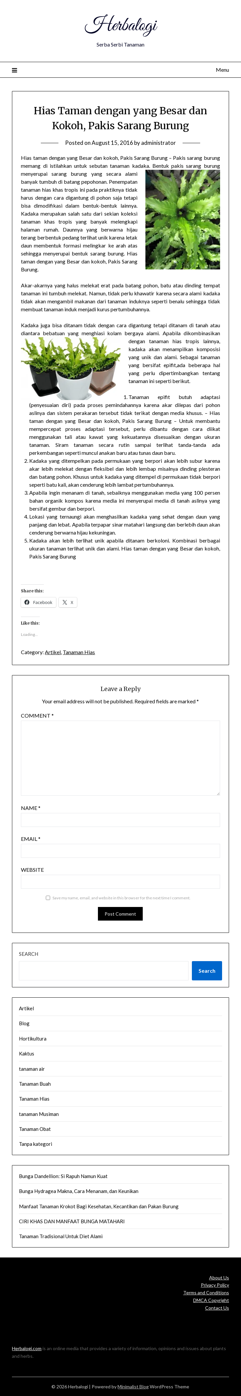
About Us (219, 1277)
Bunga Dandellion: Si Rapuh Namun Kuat (63, 1176)
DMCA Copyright (211, 1300)
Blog (24, 1023)
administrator (158, 142)
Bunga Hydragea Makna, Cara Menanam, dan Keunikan (78, 1191)
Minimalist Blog (133, 1386)
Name (30, 808)
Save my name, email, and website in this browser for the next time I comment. (121, 897)
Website (32, 869)
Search (28, 954)
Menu (222, 69)
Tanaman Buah (35, 1084)
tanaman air (32, 1069)
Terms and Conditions (206, 1292)
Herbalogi (120, 26)
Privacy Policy (215, 1285)
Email (30, 839)
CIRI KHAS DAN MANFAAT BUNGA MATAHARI (72, 1221)
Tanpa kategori (35, 1144)
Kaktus (26, 1053)
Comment (37, 715)
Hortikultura (32, 1039)
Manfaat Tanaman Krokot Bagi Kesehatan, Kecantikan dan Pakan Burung (99, 1206)
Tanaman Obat (35, 1129)
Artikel (53, 652)
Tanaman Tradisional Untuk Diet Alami (61, 1236)
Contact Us (217, 1308)
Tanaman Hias (79, 652)
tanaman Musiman (39, 1114)
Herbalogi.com (26, 1348)
